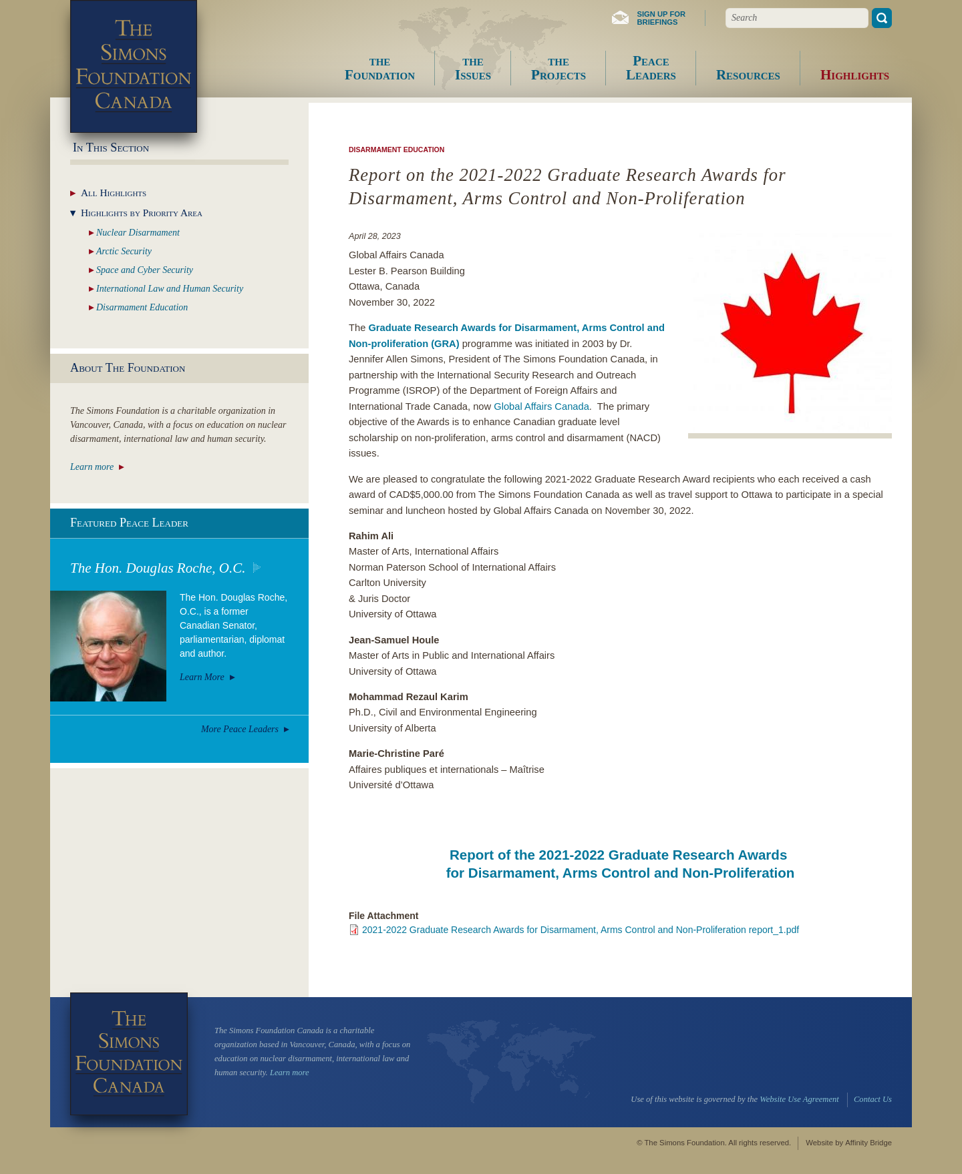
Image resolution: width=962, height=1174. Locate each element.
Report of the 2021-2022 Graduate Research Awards (620, 854)
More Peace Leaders (240, 729)
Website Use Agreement (799, 1099)
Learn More (202, 677)
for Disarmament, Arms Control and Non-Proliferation (620, 872)
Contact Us (873, 1099)
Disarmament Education (396, 149)
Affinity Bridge (868, 1143)
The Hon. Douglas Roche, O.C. (157, 568)
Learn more (92, 467)
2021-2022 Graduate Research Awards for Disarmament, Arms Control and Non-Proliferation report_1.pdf (580, 929)
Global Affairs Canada (541, 406)
